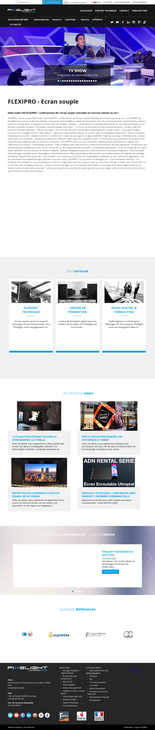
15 (89, 81)
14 (87, 81)
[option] (31, 316)
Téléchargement (139, 2)
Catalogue (86, 10)
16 (91, 81)
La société (107, 2)
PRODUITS (57, 19)
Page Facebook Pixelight (135, 670)
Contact (124, 10)
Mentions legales (15, 727)
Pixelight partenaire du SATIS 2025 (117, 553)
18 (96, 81)
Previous (7, 55)
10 (78, 81)
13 (85, 81)
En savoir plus (110, 572)
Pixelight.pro (139, 10)
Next (147, 55)
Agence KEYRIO (141, 727)
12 (82, 81)
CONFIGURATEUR (41, 19)
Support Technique (105, 10)
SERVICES (85, 19)
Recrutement (29, 727)
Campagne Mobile (122, 2)
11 (80, 81)
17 (93, 81)
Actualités (15, 24)
